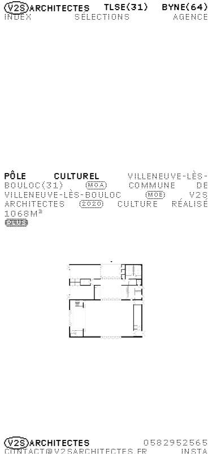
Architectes (47, 8)
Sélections (102, 16)
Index (18, 16)
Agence (190, 16)
